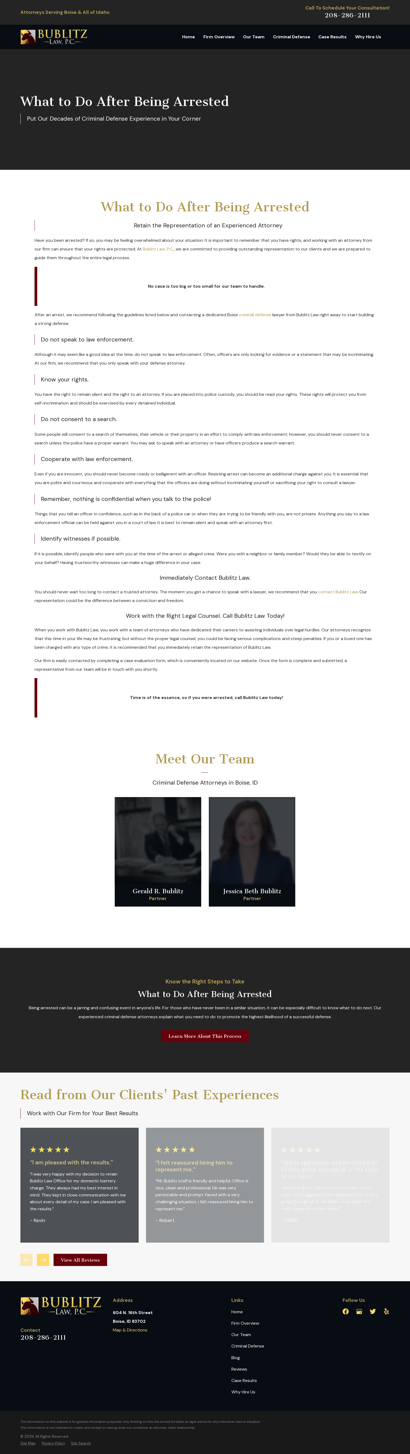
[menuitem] (28, 1443)
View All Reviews (80, 1260)
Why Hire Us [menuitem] (368, 37)
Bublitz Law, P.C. (158, 249)
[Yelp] (386, 1311)
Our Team (241, 1334)
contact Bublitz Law (338, 592)
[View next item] (43, 1260)
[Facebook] (346, 1311)
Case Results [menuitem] (332, 37)
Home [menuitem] (188, 37)
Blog (235, 1358)
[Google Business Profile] (359, 1311)
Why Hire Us (243, 1392)
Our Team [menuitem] (254, 37)
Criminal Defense (247, 1346)
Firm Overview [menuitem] (219, 37)
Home (237, 1312)
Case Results (244, 1380)
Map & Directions (130, 1330)
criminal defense (255, 315)
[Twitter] (373, 1311)
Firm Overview (245, 1323)
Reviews (239, 1369)
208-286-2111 (347, 15)
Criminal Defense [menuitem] (291, 37)
